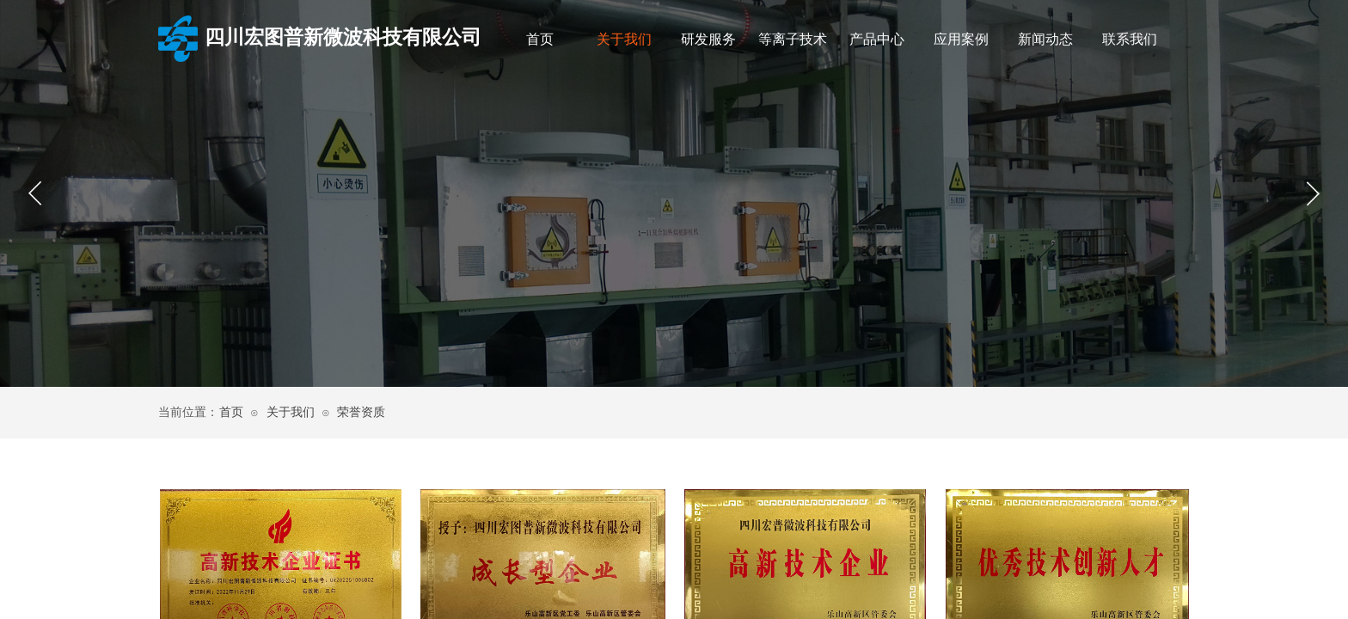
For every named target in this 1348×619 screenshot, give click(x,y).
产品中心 (876, 39)
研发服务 (708, 39)
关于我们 (624, 39)
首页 (540, 39)
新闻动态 (1045, 39)
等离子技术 (792, 39)
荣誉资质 (361, 412)
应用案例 (961, 39)
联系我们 (1129, 39)
